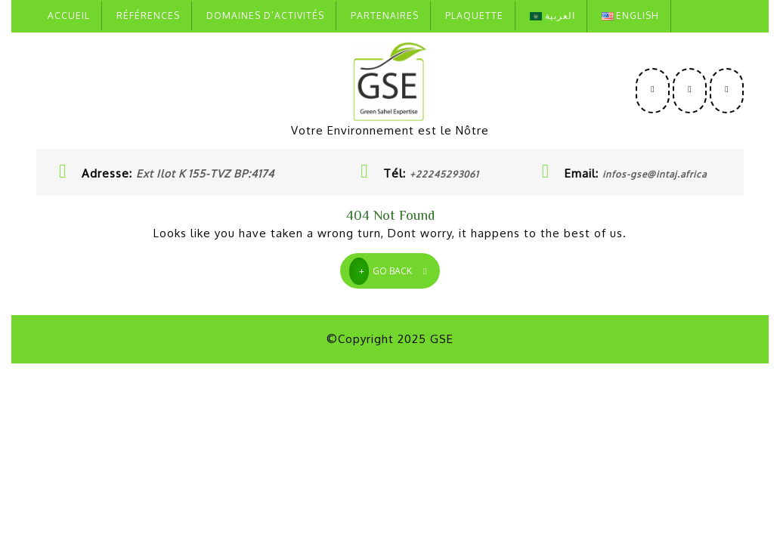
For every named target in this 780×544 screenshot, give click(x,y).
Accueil (69, 15)
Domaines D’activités (265, 15)
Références (148, 15)
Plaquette (474, 15)
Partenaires (385, 15)
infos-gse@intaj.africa (654, 174)
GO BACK (394, 269)
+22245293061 (444, 174)
